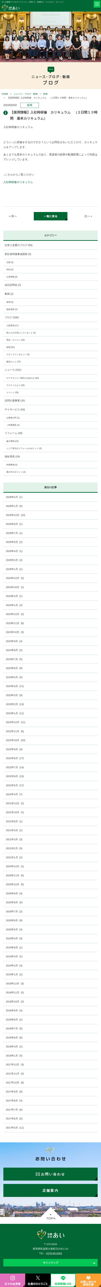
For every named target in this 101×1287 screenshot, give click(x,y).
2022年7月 (15, 767)
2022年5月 (15, 785)
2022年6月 (15, 776)
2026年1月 (14, 505)
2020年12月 (15, 866)
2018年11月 (15, 992)
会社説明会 (13, 284)
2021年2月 (14, 848)
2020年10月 (15, 884)
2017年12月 (15, 1064)
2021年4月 (14, 830)
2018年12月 (15, 983)
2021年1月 (14, 857)
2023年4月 (15, 686)
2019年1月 (14, 974)
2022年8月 (15, 758)
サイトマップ (50, 1262)
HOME (5, 94)
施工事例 (12, 441)
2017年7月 (14, 1109)
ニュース (13, 369)
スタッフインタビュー (18, 354)
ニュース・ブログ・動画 (26, 94)
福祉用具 (11, 309)
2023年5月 (14, 677)
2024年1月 (14, 605)
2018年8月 (14, 1019)
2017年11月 (15, 1073)
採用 (45, 94)
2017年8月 (14, 1100)
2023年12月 (15, 614)
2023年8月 (14, 650)
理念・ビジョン (15, 340)
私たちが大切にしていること (21, 333)
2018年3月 (14, 1046)
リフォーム (14, 433)
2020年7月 (14, 911)
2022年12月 (15, 722)
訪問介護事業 (15, 400)
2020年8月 (14, 902)
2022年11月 (15, 731)
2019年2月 (14, 965)
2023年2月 (15, 704)
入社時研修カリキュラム (18, 182)
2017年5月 (15, 1127)
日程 (9, 262)
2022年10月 (15, 740)
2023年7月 (14, 659)
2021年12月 (15, 803)
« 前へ (12, 216)
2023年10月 (15, 632)
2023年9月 (14, 641)
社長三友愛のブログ (19, 245)
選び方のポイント (16, 472)
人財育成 (12, 325)
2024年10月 (15, 587)
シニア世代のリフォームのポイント (24, 448)
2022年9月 (14, 749)
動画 (9, 293)
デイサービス (15, 409)
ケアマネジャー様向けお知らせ (22, 378)
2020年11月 (15, 875)
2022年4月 (14, 794)
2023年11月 (15, 623)
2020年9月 (14, 893)
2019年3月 (14, 956)
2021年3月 (14, 839)
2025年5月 (14, 542)
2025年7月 (14, 533)
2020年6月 (14, 920)
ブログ (12, 317)
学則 (9, 269)
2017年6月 (14, 1118)
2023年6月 (14, 668)
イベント (12, 392)
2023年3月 (14, 695)
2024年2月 (14, 596)
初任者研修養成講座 (18, 254)
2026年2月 (14, 497)
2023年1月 (15, 713)
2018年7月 (14, 1028)
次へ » (88, 216)
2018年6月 (14, 1037)
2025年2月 (14, 560)
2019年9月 (14, 947)
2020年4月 (14, 938)
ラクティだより (15, 385)
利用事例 (11, 465)
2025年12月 (15, 515)
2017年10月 (15, 1082)
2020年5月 (14, 929)
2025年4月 (14, 551)
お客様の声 (12, 418)
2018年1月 (14, 1055)
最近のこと (13, 362)
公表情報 (11, 277)
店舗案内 (50, 1190)
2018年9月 (14, 1010)
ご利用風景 (12, 425)
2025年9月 (14, 524)
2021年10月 (15, 812)
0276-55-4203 (54, 1253)
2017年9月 (14, 1091)
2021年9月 (14, 821)
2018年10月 (15, 1001)
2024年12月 (15, 578)
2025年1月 (14, 569)
